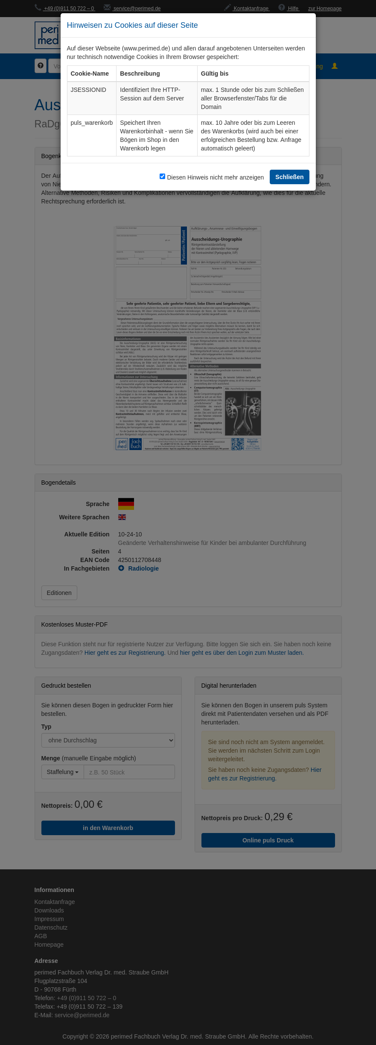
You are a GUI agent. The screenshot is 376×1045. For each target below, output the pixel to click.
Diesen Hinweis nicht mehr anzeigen (215, 177)
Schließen (289, 177)
